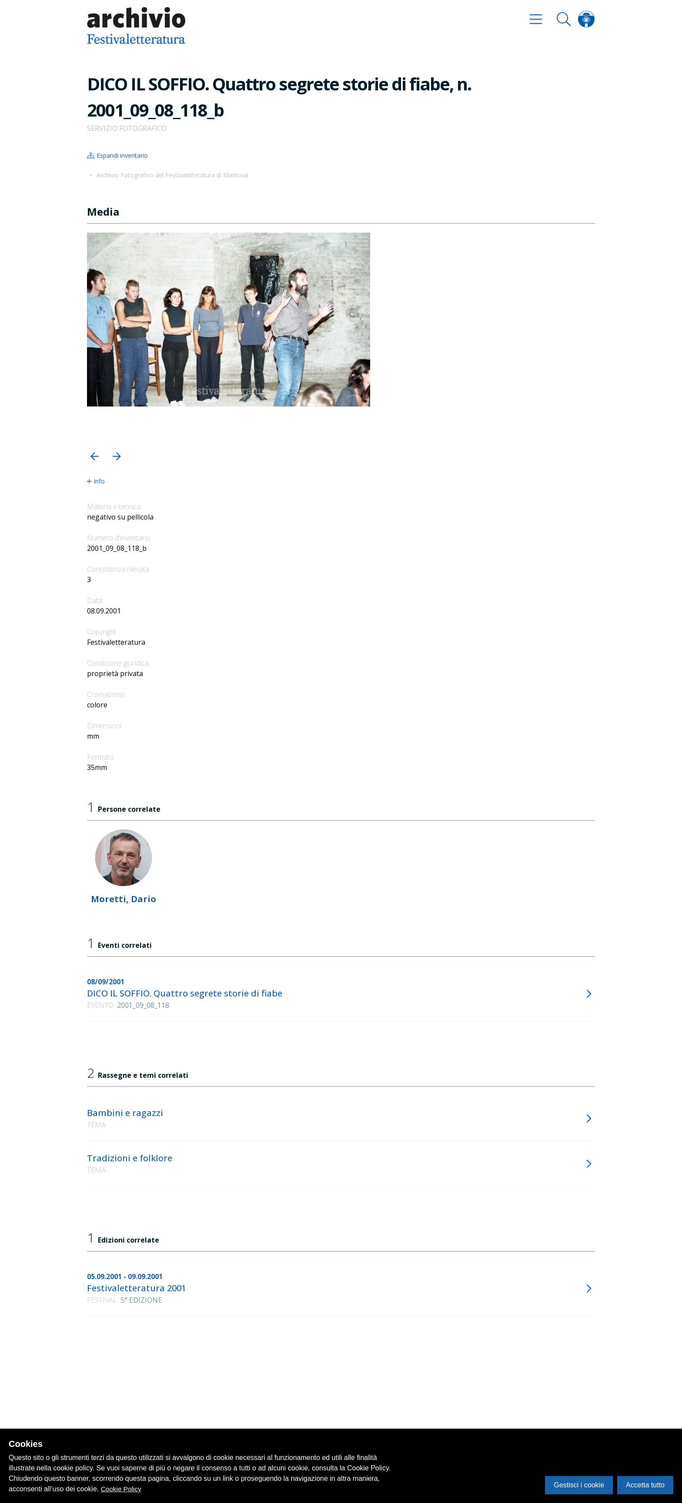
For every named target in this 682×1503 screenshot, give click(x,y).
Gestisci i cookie (579, 1485)
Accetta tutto (645, 1485)
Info (96, 481)
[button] (94, 456)
